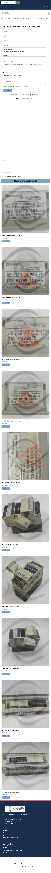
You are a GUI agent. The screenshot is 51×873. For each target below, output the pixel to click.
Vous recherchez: (7, 49)
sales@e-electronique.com (25, 98)
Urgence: (5, 72)
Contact (5, 852)
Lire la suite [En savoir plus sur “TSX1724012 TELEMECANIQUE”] (6, 735)
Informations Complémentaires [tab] (12, 176)
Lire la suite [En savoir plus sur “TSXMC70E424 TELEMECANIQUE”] (6, 426)
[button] (48, 13)
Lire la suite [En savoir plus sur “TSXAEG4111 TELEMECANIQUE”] (6, 674)
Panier (4, 835)
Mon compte (6, 833)
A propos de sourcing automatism (12, 850)
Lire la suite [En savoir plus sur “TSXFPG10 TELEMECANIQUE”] (6, 550)
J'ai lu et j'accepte (17, 86)
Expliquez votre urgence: (9, 79)
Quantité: (5, 55)
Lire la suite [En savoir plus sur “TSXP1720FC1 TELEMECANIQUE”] (6, 303)
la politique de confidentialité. (22, 86)
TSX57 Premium (35, 18)
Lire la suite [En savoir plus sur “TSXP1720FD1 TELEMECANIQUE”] (6, 241)
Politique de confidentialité (10, 837)
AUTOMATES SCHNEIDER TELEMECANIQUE (18, 18)
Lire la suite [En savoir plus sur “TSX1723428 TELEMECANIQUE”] (6, 797)
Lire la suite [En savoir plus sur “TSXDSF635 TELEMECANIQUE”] (6, 612)
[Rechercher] (18, 2)
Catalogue (5, 849)
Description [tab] (6, 173)
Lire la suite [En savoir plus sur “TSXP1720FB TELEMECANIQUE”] (6, 364)
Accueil (3, 18)
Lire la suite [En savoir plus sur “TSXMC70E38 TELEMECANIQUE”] (6, 488)
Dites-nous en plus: (8, 62)
